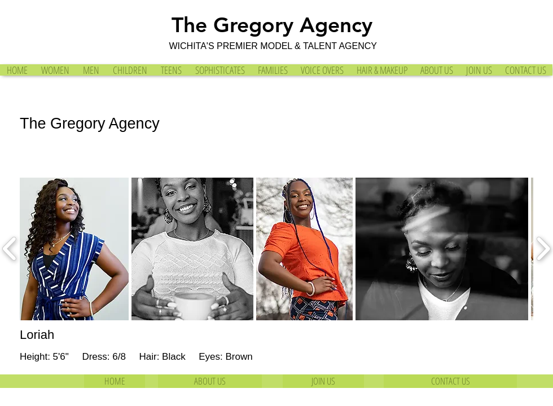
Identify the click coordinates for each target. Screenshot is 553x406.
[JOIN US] (323, 381)
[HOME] (114, 381)
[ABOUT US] (210, 381)
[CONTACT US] (450, 381)
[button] (74, 249)
